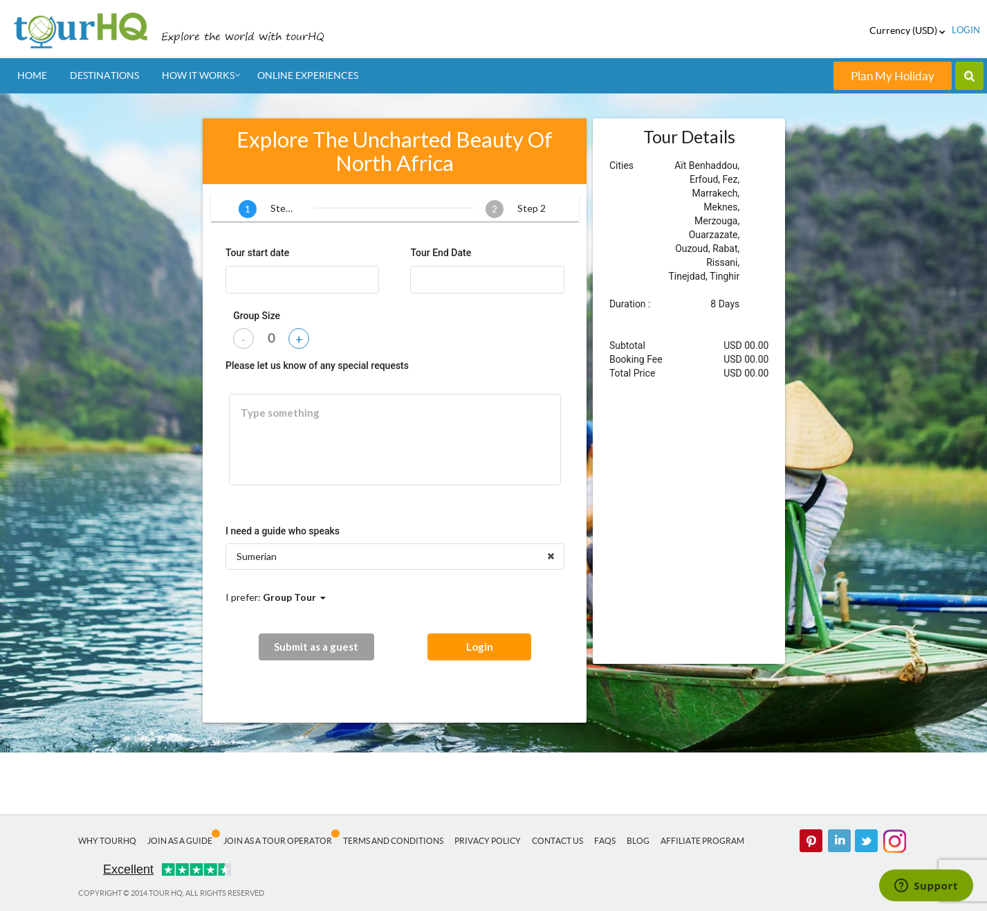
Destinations (104, 75)
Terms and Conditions (393, 840)
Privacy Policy (487, 840)
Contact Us (557, 840)
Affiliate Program (702, 840)
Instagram (894, 841)
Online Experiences (307, 75)
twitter (866, 841)
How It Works (198, 75)
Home (32, 75)
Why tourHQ (107, 840)
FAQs (605, 840)
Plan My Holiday (892, 75)
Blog (638, 840)
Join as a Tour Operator (277, 840)
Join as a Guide (179, 840)
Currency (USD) (907, 30)
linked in (839, 841)
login (966, 30)
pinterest (811, 841)
